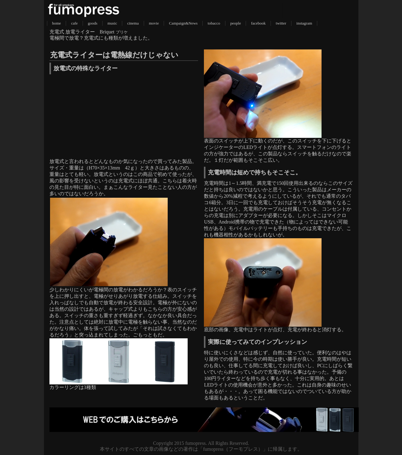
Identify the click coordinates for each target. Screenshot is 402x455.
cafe (74, 23)
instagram (304, 23)
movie (154, 23)
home (56, 23)
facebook (258, 23)
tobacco (214, 23)
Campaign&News (183, 23)
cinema (133, 23)
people (235, 23)
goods (92, 23)
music (112, 23)
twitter (281, 23)
